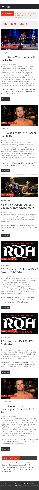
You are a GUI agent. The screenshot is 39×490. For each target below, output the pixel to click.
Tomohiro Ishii (33, 83)
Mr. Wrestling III (12, 149)
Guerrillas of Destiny (23, 214)
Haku (30, 214)
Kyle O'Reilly (12, 148)
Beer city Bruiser (10, 279)
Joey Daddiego (11, 282)
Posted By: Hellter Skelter (9, 64)
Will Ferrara (31, 433)
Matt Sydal (23, 76)
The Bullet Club (24, 83)
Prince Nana (24, 428)
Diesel (30, 68)
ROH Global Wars (21, 79)
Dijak (35, 420)
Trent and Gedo (5, 85)
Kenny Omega (23, 424)
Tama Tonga (24, 219)
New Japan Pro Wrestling (25, 216)
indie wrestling (24, 70)
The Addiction (23, 155)
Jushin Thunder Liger (12, 74)
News (3, 194)
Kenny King (15, 424)
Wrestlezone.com (22, 85)
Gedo (28, 144)
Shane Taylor (26, 288)
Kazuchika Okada (23, 74)
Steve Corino (11, 81)
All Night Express (17, 66)
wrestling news (5, 221)
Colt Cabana (15, 144)
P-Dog (32, 284)
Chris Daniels (22, 420)
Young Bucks (23, 435)
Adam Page (15, 142)
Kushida (31, 74)
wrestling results (32, 85)
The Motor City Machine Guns (14, 157)
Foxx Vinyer (4, 353)
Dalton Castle (18, 68)
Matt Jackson (15, 76)
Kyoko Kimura (9, 426)
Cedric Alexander (5, 420)
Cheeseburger (10, 68)
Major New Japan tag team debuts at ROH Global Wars (17, 206)
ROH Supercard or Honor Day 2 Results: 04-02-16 (19, 271)
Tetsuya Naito (27, 81)
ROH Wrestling (30, 79)
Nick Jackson (21, 149)
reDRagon (22, 77)
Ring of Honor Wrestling (15, 218)
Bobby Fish (29, 142)
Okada (27, 149)
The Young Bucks (18, 291)
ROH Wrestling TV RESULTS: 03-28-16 (17, 343)
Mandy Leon (7, 76)
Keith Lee (27, 282)
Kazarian (8, 424)
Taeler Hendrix (19, 81)
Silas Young (4, 81)
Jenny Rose (18, 422)
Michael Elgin (30, 76)
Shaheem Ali (18, 288)
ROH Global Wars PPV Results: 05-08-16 (19, 134)
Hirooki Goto (10, 353)
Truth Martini (9, 358)
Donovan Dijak (5, 70)
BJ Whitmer (26, 66)
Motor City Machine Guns (12, 77)
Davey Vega (25, 68)
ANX (17, 351)
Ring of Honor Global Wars (12, 151)
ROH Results (12, 47)
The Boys (9, 83)
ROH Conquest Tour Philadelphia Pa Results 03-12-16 (19, 409)
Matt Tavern (10, 354)
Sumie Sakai (4, 431)
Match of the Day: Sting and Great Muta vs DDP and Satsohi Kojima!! (26, 16)
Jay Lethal (18, 72)
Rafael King (4, 286)
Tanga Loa (7, 155)
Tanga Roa (31, 219)
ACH (4, 66)
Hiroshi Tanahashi (14, 70)
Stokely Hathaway (19, 153)
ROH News (10, 194)
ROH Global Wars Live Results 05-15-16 (18, 59)
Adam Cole (9, 66)
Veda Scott (17, 433)
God (31, 144)
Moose (2, 77)
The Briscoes (15, 83)
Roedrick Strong (25, 286)
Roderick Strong (11, 79)
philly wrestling (16, 428)
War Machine (13, 85)
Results (4, 47)
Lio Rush (14, 216)
